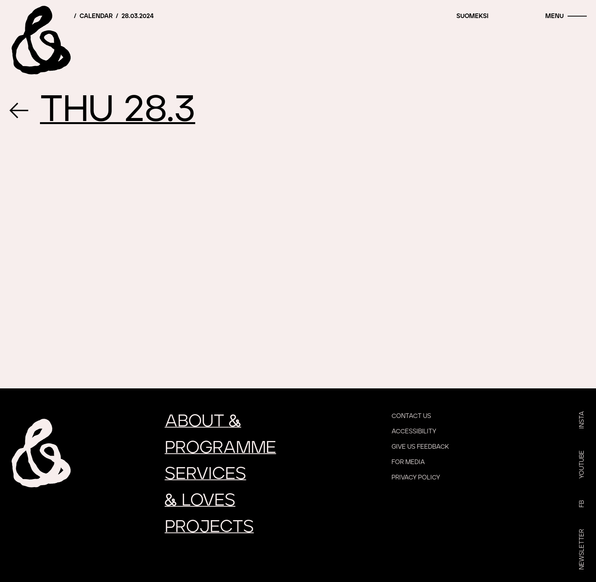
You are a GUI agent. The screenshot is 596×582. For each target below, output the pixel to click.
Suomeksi (472, 16)
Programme (220, 447)
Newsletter (582, 549)
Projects (209, 527)
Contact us (411, 416)
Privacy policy (416, 477)
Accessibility (414, 431)
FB (582, 503)
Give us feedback (420, 447)
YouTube (582, 464)
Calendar (96, 16)
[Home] (40, 40)
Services (205, 474)
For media (408, 462)
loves (200, 500)
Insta (582, 420)
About (203, 421)
